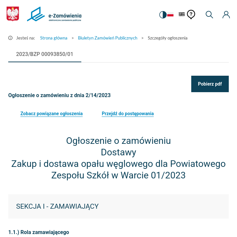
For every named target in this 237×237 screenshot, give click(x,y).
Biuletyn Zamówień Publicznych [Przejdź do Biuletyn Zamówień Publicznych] (107, 37)
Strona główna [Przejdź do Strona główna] (53, 37)
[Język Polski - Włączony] (170, 14)
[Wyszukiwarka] (209, 15)
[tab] (44, 54)
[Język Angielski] (182, 14)
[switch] (163, 15)
